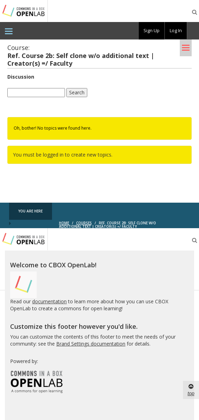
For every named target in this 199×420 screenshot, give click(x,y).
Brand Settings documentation (90, 343)
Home (64, 222)
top (190, 389)
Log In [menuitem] (176, 30)
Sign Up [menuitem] (151, 30)
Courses (84, 222)
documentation (49, 301)
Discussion (20, 76)
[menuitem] (8, 30)
